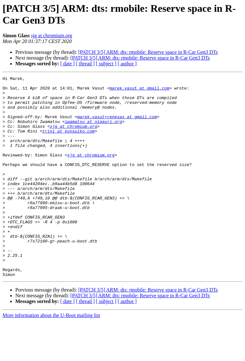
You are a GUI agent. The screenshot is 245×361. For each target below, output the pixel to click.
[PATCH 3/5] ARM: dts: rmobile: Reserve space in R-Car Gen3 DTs (148, 52)
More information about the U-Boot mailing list (51, 355)
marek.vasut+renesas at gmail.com (117, 125)
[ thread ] (85, 63)
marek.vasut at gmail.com (139, 91)
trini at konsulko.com (68, 142)
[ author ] (127, 63)
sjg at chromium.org (51, 35)
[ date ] (67, 63)
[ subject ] (106, 63)
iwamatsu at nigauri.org (93, 131)
